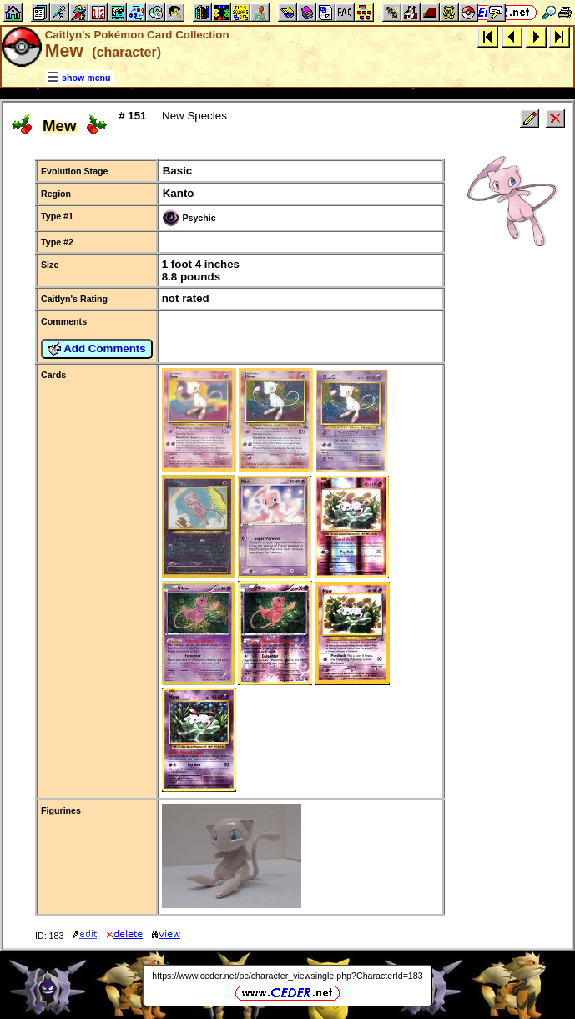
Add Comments (97, 349)
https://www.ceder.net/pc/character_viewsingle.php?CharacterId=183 (287, 976)
